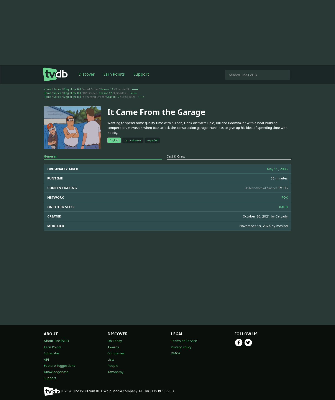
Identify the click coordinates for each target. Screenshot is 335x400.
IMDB (283, 207)
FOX (285, 197)
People (112, 365)
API (46, 359)
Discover (87, 74)
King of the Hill (72, 89)
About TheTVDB (56, 341)
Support (141, 74)
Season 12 (106, 89)
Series (57, 89)
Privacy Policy (181, 347)
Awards (113, 347)
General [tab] (50, 156)
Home (47, 89)
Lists (110, 359)
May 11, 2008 (277, 169)
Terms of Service (184, 341)
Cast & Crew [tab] (176, 156)
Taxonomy (115, 372)
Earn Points (114, 74)
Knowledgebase (56, 372)
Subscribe (51, 353)
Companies (116, 353)
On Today (114, 341)
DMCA (175, 353)
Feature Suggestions (59, 365)
